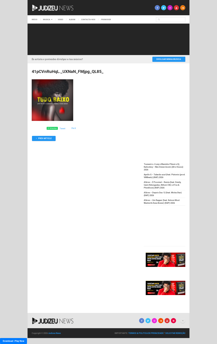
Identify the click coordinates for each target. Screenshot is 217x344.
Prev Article (44, 138)
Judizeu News (54, 333)
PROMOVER (106, 19)
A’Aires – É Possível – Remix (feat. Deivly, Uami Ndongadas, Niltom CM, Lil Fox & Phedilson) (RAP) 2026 (162, 185)
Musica (46, 19)
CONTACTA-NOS (88, 19)
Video (60, 19)
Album (72, 19)
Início (34, 19)
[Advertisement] (108, 39)
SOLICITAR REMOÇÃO (175, 333)
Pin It (74, 128)
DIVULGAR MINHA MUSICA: (168, 59)
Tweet (62, 128)
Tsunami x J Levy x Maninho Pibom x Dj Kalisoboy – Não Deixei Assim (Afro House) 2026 (163, 167)
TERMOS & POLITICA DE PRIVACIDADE (146, 333)
